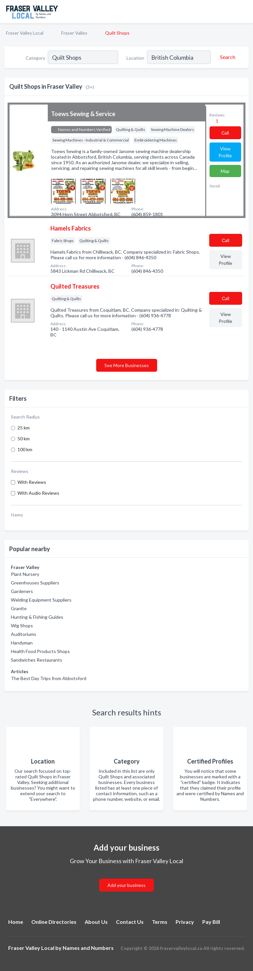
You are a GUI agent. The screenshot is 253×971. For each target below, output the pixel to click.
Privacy (185, 922)
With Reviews (31, 482)
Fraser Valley (74, 33)
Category (35, 58)
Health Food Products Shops (40, 651)
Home (15, 922)
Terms (159, 922)
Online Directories (53, 922)
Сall (225, 133)
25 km (23, 427)
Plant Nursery (25, 574)
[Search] (226, 57)
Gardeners (22, 591)
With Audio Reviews (38, 493)
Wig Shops (22, 625)
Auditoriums (23, 634)
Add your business (126, 885)
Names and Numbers (88, 948)
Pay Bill (211, 922)
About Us (96, 922)
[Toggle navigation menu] (244, 11)
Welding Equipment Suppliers (41, 600)
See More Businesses (126, 365)
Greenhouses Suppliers (35, 582)
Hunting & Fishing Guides (37, 617)
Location (135, 58)
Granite (19, 608)
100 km (24, 449)
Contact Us (130, 922)
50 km (23, 438)
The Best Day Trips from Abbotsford (48, 678)
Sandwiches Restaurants (36, 660)
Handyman (22, 642)
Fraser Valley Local (24, 33)
